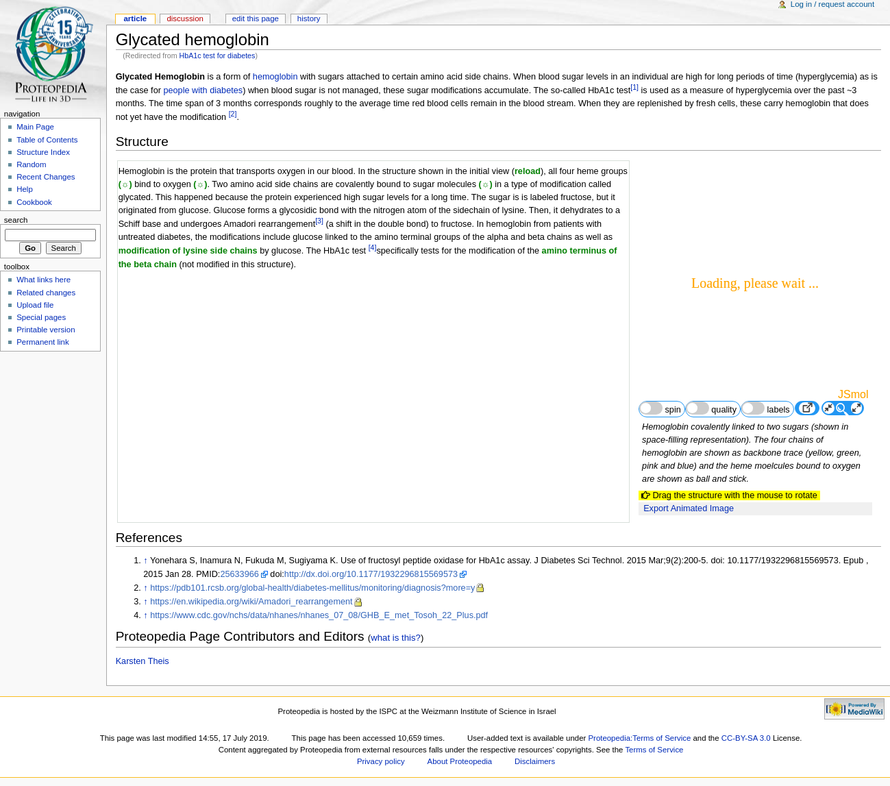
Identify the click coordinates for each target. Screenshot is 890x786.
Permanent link (42, 342)
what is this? (396, 638)
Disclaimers (535, 761)
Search (16, 220)
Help (24, 189)
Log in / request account (832, 4)
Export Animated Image (688, 508)
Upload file (34, 305)
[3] (319, 221)
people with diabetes (203, 90)
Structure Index (43, 152)
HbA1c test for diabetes (218, 55)
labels (765, 408)
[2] (233, 114)
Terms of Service (654, 750)
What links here (43, 279)
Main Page (35, 127)
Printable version (45, 330)
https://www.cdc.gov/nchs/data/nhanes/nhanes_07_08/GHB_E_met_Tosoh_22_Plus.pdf (319, 615)
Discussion (184, 18)
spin (660, 408)
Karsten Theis (142, 661)
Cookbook (34, 202)
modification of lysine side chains (188, 251)
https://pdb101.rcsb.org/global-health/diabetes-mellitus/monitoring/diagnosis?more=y (312, 588)
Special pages (41, 317)
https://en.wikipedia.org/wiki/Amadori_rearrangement (251, 601)
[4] (373, 247)
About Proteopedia (460, 761)
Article (135, 18)
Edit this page (255, 18)
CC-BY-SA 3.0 (746, 738)
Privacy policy (381, 761)
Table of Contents (46, 140)
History (309, 18)
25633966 (239, 574)
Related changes (45, 292)
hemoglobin (275, 77)
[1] (634, 87)
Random (31, 164)
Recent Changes (45, 177)
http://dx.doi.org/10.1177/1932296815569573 (371, 574)
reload (528, 171)
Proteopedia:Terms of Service (639, 738)
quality (711, 408)
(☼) (125, 184)
